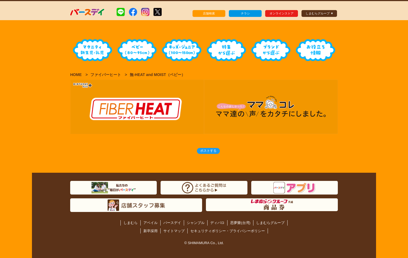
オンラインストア (282, 13)
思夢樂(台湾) (240, 223)
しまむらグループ (270, 223)
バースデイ (172, 223)
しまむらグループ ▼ (319, 13)
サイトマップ (174, 231)
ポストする (208, 151)
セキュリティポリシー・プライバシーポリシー (227, 231)
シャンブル (196, 223)
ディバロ (217, 223)
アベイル (150, 223)
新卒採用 (150, 231)
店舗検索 (209, 13)
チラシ (245, 13)
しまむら (130, 223)
